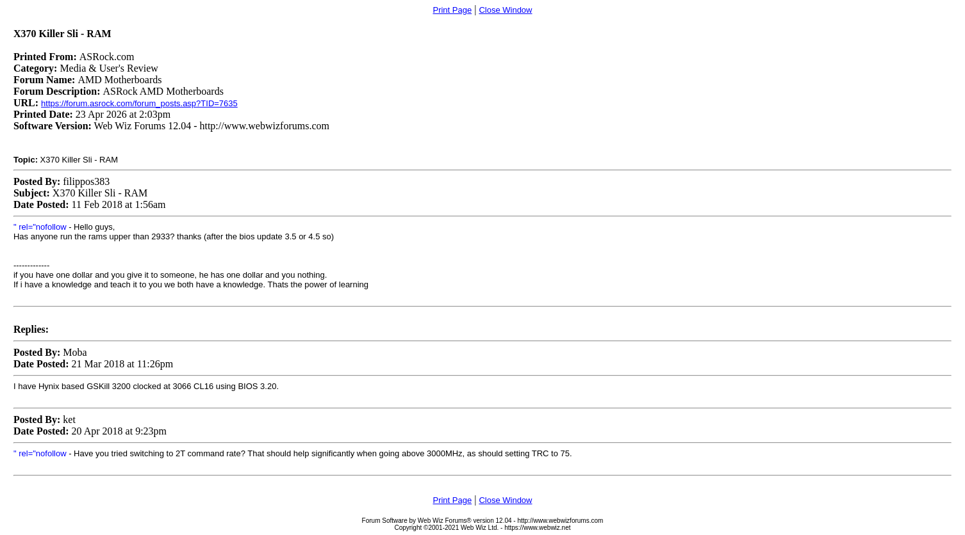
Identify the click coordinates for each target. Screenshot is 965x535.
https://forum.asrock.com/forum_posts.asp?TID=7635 (139, 103)
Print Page (452, 10)
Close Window (505, 10)
